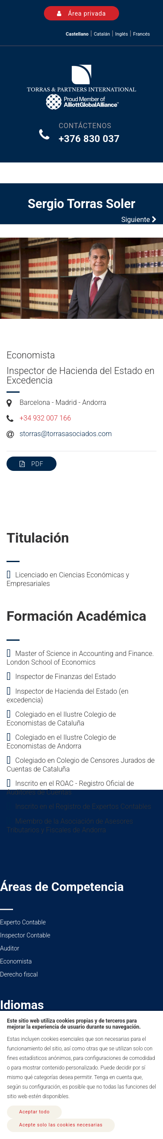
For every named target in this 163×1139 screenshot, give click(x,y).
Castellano (77, 34)
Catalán (102, 34)
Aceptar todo (34, 1112)
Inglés (121, 34)
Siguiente (138, 219)
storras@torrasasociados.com (66, 434)
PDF (31, 463)
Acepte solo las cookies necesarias (61, 1125)
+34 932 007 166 (45, 418)
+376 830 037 (89, 138)
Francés (141, 34)
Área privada (81, 13)
